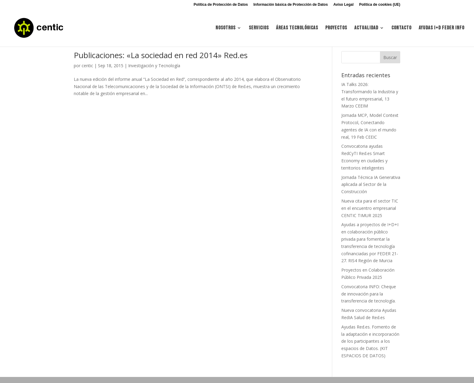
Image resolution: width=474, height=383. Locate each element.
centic (87, 65)
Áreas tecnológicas (297, 28)
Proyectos (336, 28)
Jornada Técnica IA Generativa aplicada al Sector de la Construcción (370, 184)
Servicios (259, 28)
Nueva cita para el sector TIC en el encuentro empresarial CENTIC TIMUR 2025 (369, 208)
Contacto (401, 28)
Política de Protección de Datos (221, 5)
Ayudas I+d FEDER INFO (441, 28)
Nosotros (225, 28)
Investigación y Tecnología (154, 65)
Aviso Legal (343, 5)
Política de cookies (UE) (379, 5)
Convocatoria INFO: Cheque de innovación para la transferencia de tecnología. (368, 294)
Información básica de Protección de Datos (290, 5)
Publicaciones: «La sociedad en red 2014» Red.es (161, 55)
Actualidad (366, 28)
